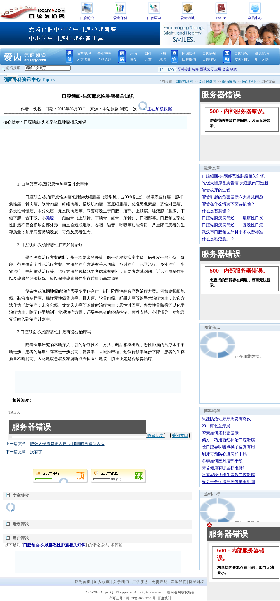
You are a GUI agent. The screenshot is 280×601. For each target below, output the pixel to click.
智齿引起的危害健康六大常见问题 (232, 197)
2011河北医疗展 (216, 426)
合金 (225, 69)
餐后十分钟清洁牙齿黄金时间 (228, 482)
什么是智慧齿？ (216, 211)
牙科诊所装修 (188, 69)
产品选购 (104, 59)
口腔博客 (242, 53)
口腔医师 (209, 53)
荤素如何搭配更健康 (220, 433)
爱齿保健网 (207, 81)
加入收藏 (102, 582)
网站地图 (197, 582)
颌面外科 (249, 81)
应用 (217, 69)
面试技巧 (207, 69)
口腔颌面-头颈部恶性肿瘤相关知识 (54, 545)
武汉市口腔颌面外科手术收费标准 (232, 232)
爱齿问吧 (242, 59)
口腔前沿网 (184, 81)
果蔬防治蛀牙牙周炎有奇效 (226, 419)
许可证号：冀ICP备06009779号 (132, 598)
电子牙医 (262, 59)
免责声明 (160, 582)
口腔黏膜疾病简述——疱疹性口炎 (232, 218)
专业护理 (104, 53)
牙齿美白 (84, 59)
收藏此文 (155, 435)
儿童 (148, 59)
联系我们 (179, 582)
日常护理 (84, 53)
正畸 (162, 53)
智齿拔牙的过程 (216, 190)
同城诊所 (189, 53)
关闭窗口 (180, 435)
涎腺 (50, 218)
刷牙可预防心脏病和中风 (224, 454)
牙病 (133, 53)
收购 (233, 69)
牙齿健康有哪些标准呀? (223, 468)
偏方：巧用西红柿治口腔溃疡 (228, 440)
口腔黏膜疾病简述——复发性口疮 (232, 225)
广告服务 (140, 582)
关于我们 (121, 582)
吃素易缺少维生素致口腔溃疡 (228, 475)
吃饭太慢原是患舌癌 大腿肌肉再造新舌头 (67, 444)
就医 (162, 59)
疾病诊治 (229, 81)
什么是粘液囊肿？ (218, 239)
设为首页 (83, 582)
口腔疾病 (189, 59)
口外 (148, 53)
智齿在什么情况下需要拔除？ (228, 204)
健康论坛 (262, 53)
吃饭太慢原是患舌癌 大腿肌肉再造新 (235, 183)
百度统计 (165, 598)
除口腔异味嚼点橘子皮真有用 (228, 447)
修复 (133, 59)
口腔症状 (209, 59)
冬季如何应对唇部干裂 (222, 461)
